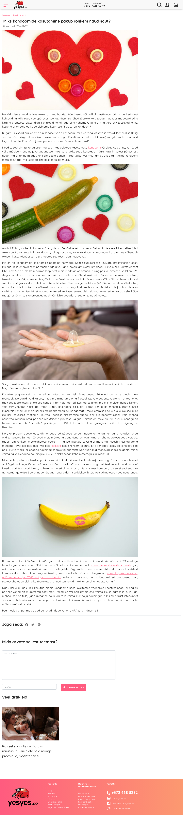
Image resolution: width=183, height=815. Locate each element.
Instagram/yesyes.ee (118, 808)
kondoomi (94, 147)
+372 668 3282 (94, 6)
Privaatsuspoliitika (86, 807)
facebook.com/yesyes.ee (120, 803)
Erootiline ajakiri (20, 15)
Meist (50, 791)
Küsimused (52, 799)
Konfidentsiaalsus (85, 802)
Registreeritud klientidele (58, 807)
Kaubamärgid (54, 805)
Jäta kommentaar (73, 687)
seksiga (56, 445)
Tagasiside (52, 796)
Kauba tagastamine (86, 799)
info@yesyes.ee (119, 798)
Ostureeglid (83, 805)
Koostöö (51, 793)
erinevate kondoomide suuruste (111, 565)
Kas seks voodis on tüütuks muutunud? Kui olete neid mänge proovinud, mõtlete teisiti (27, 751)
